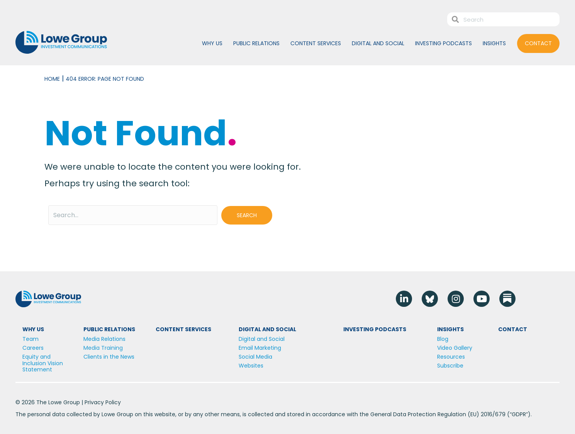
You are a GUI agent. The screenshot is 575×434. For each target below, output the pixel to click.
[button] (246, 215)
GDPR (519, 414)
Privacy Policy (103, 402)
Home (52, 79)
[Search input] (132, 215)
